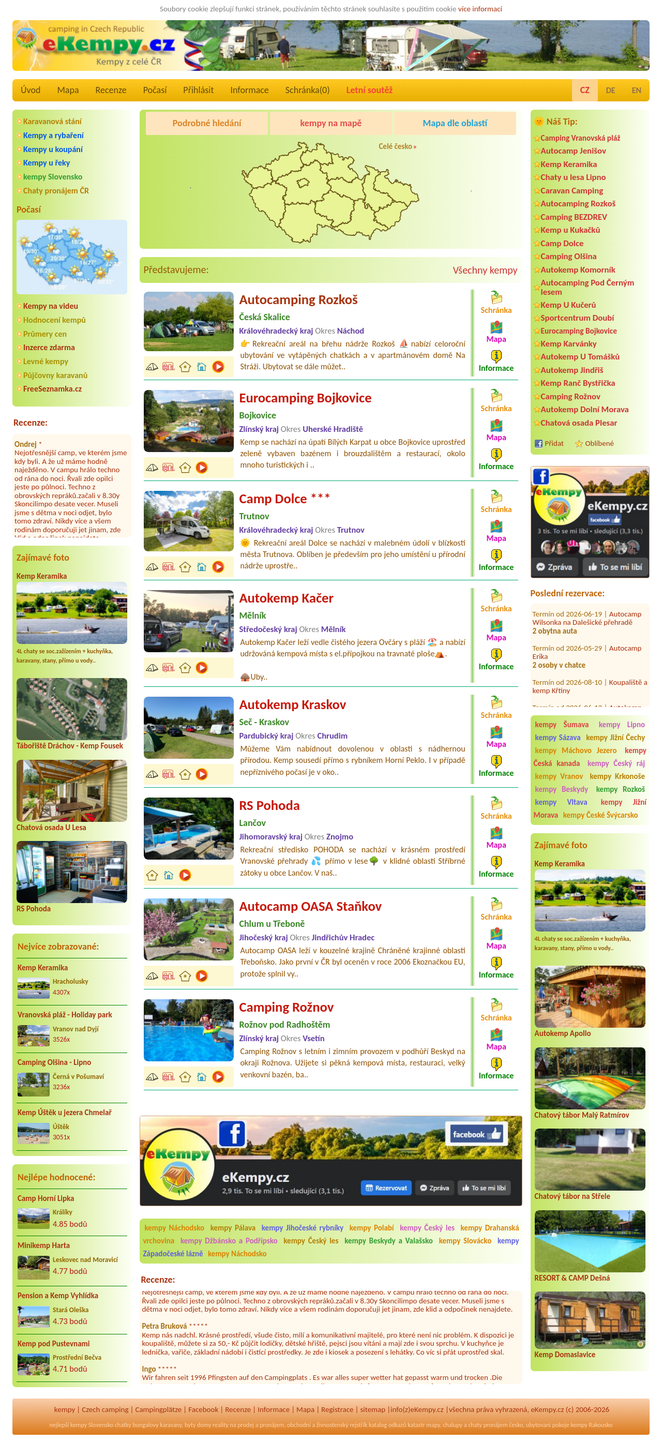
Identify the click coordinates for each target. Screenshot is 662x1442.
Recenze (111, 90)
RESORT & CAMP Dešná (572, 1278)
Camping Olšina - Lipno (54, 1062)
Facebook (203, 1409)
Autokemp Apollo (563, 1033)
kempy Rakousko (591, 1425)
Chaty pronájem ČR (56, 191)
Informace (249, 90)
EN (636, 90)
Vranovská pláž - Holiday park (65, 1014)
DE (610, 90)
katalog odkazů (388, 1425)
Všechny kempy (485, 270)
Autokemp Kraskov (292, 704)
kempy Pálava (232, 1228)
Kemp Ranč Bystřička (578, 383)
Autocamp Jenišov (573, 150)
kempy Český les (427, 1228)
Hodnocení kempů (54, 320)
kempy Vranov (559, 776)
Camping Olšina (569, 256)
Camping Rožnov (570, 396)
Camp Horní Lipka (46, 1198)
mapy (433, 1425)
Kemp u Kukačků (570, 229)
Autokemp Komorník (578, 269)
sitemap (372, 1409)
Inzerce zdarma (49, 347)
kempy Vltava (561, 802)
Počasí (155, 90)
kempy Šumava (562, 724)
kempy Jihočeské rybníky (302, 1228)
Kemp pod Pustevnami (53, 1343)
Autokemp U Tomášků (580, 356)
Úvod (30, 90)
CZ (585, 90)
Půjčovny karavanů (55, 375)
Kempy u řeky (46, 163)
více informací (480, 8)
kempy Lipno (622, 724)
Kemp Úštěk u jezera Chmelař (65, 1112)
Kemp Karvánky (569, 343)
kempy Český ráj (616, 763)
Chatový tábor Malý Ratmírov (582, 1115)
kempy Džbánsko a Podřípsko (229, 1240)
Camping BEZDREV (574, 217)
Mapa (68, 90)
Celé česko (395, 146)
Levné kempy (45, 361)
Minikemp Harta (44, 1245)
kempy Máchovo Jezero (576, 750)
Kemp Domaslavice (565, 1354)
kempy (64, 1409)
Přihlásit (198, 90)
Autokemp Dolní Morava (585, 409)
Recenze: (30, 422)
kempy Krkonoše (617, 776)
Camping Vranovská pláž (581, 138)
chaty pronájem (487, 1425)
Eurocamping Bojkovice (579, 331)
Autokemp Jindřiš (572, 370)
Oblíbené (599, 443)
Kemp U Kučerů (568, 304)
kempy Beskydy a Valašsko (388, 1240)
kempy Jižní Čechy (615, 737)
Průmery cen (45, 334)
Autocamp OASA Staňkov (310, 906)
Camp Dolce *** (284, 498)
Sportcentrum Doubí (577, 317)
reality (221, 1425)
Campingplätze (158, 1409)
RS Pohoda (34, 908)
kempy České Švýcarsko (600, 815)
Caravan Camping (572, 190)
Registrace (337, 1409)
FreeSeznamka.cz (52, 389)
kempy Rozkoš (620, 789)
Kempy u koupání (53, 149)
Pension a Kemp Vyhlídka (58, 1295)
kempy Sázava (558, 737)
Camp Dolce (562, 243)
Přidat (554, 443)
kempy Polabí (372, 1228)
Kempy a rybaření (53, 135)
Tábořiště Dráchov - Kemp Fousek (70, 745)
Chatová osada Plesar (579, 422)
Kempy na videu (50, 306)
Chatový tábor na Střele (572, 1196)
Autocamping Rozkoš (578, 203)
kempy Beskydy (562, 789)
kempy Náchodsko (174, 1228)
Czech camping (105, 1409)
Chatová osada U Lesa (51, 827)
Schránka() (307, 90)
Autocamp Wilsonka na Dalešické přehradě (587, 603)
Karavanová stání (52, 121)
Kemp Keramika (42, 576)
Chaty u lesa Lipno (573, 177)
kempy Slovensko (52, 177)
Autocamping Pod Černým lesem (588, 287)
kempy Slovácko (465, 1240)
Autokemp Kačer (286, 598)
